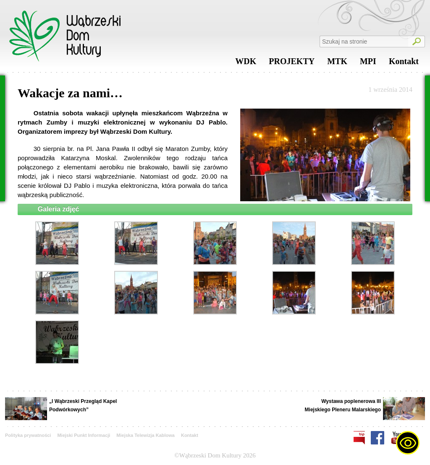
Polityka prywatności (28, 435)
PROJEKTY (292, 63)
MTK (337, 63)
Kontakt (404, 63)
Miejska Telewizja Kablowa (145, 435)
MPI (368, 63)
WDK (245, 63)
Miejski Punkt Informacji (83, 435)
